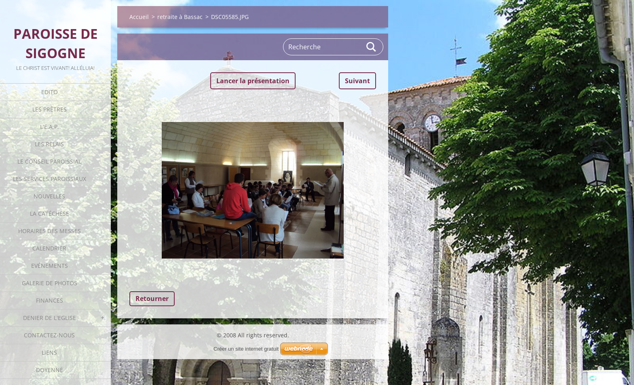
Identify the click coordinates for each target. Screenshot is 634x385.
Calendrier (49, 248)
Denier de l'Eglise (49, 318)
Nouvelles (49, 196)
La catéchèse (49, 213)
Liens (49, 352)
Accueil (139, 17)
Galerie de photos (49, 283)
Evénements (49, 265)
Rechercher (371, 47)
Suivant (357, 80)
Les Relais (49, 144)
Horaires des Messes (49, 231)
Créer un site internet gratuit (246, 349)
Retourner (152, 298)
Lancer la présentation (253, 80)
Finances (49, 300)
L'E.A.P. (49, 126)
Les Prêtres (49, 109)
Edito (49, 92)
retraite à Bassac (180, 17)
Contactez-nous (49, 335)
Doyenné (49, 370)
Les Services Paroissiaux (49, 179)
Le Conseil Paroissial (49, 161)
